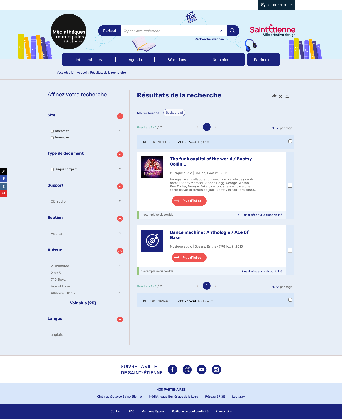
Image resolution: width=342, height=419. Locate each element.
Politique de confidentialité (190, 411)
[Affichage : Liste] (206, 142)
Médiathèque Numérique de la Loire (173, 396)
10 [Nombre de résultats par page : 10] (274, 128)
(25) (86, 303)
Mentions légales (153, 411)
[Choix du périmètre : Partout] (109, 30)
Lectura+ (238, 396)
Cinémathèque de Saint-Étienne (119, 396)
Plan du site (224, 411)
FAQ (131, 411)
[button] (89, 59)
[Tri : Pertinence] (161, 142)
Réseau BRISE (215, 396)
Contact (116, 411)
